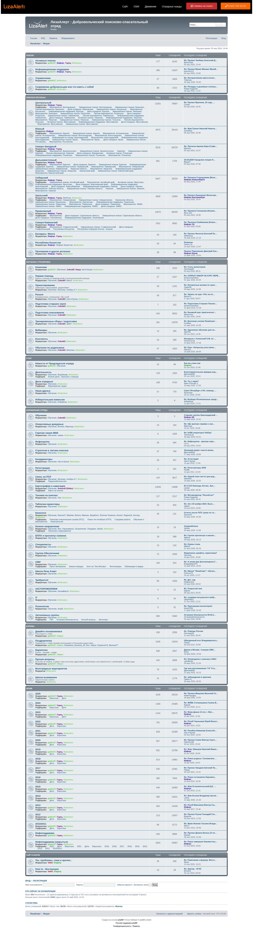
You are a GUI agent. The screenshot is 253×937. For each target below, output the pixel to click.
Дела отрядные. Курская (97, 111)
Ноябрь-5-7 (72, 290)
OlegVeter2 (189, 599)
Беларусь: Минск (45, 234)
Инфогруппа (42, 441)
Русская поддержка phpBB (126, 923)
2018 (37, 758)
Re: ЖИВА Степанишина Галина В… (201, 703)
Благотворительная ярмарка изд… (200, 372)
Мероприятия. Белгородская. (61, 107)
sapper (187, 506)
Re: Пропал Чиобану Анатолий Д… (200, 60)
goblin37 (52, 63)
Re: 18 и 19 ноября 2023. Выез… (199, 504)
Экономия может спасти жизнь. (199, 450)
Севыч (60, 636)
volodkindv (188, 661)
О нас (29, 358)
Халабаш (188, 131)
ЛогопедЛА (189, 269)
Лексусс (187, 349)
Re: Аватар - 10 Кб (192, 869)
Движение (150, 6)
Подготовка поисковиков (49, 312)
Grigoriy (188, 365)
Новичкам (41, 267)
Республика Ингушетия (62, 229)
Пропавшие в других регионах (52, 251)
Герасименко (68, 529)
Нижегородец (190, 695)
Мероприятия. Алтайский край (100, 182)
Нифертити (189, 582)
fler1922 (187, 871)
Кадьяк (187, 705)
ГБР (50, 620)
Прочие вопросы (45, 659)
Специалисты (43, 544)
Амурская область (77, 169)
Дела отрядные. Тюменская (106, 204)
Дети (63, 698)
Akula (186, 862)
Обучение (61, 269)
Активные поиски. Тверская (89, 118)
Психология (42, 606)
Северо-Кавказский (46, 222)
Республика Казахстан (48, 242)
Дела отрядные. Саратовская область (81, 215)
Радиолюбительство (56, 481)
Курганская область (123, 200)
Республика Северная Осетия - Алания (94, 229)
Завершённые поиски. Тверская (73, 120)
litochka (61, 426)
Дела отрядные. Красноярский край (91, 184)
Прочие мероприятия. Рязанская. (108, 113)
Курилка (30, 626)
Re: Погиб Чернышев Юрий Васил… (201, 721)
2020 (37, 740)
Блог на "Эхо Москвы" (95, 566)
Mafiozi (187, 546)
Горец (68, 63)
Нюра (78, 269)
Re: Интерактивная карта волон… (200, 78)
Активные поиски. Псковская (118, 153)
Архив (29, 689)
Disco (186, 652)
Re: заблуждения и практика (197, 677)
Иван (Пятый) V (191, 383)
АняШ (60, 609)
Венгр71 (187, 296)
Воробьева (62, 375)
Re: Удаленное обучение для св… (200, 330)
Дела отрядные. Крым (112, 140)
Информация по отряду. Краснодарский (69, 137)
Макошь (85, 515)
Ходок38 (188, 287)
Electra (78, 515)
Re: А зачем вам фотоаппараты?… (200, 562)
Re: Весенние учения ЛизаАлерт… (200, 321)
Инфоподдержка (44, 833)
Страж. (187, 104)
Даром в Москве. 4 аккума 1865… (199, 650)
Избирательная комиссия (50, 399)
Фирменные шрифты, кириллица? (200, 553)
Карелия (120, 151)
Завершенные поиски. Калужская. (110, 109)
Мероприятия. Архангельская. (61, 151)
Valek (50, 863)
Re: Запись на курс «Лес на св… (199, 294)
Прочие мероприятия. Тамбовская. (97, 116)
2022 (37, 721)
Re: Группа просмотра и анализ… (200, 535)
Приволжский (43, 211)
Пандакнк (91, 529)
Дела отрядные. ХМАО (110, 206)
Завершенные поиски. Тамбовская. (62, 116)
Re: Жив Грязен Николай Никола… (200, 128)
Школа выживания (46, 677)
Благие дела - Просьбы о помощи (62, 377)
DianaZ (187, 835)
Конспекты (41, 339)
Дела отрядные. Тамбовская (61, 118)
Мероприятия (54, 215)
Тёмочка (188, 80)
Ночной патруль (87, 620)
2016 (37, 777)
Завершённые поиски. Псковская (89, 155)
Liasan (187, 488)
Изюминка (68, 645)
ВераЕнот (94, 515)
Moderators (77, 63)
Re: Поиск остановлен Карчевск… (200, 777)
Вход (27, 881)
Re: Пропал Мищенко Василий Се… (201, 693)
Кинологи (40, 513)
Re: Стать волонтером (194, 267)
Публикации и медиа (132, 566)
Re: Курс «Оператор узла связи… (200, 347)
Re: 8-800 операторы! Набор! (198, 433)
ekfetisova (188, 236)
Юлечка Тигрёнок (107, 515)
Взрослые (52, 698)
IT (36, 597)
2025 (37, 693)
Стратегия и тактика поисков (52, 450)
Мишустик (188, 314)
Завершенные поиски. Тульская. (105, 120)
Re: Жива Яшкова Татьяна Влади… (201, 823)
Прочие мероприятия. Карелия (59, 153)
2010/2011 (40, 823)
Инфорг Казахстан (64, 245)
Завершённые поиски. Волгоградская (74, 135)
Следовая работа (121, 519)
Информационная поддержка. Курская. (65, 111)
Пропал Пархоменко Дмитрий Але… (201, 251)
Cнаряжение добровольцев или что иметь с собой (64, 87)
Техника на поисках (46, 495)
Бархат (187, 591)
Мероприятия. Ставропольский (62, 227)
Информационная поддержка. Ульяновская (83, 218)
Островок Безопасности (66, 620)
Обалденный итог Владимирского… (201, 640)
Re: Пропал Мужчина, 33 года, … (199, 102)
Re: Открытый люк (193, 588)
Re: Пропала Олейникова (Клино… (200, 222)
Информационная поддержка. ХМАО (80, 206)
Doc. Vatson (91, 645)
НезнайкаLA (63, 591)
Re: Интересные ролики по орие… (200, 285)
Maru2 (69, 280)
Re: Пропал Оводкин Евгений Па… (200, 768)
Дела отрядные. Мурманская (89, 153)
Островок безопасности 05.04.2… (200, 615)
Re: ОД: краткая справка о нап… (199, 424)
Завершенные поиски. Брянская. (128, 107)
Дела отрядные (44, 381)
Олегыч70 (188, 573)
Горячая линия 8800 (46, 433)
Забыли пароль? (124, 885)
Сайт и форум (33, 855)
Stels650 (188, 479)
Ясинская (188, 393)
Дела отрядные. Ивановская (79, 109)
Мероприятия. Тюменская (79, 204)
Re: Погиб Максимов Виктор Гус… (200, 805)
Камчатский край (86, 171)
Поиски (30, 55)
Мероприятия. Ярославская (48, 124)
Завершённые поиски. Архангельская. (96, 151)
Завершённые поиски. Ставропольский (97, 227)
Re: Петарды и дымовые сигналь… (201, 87)
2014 (37, 796)
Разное (39, 294)
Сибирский (41, 177)
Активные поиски (45, 60)
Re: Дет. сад (189, 580)
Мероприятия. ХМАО (131, 204)
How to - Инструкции (47, 869)
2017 (37, 768)
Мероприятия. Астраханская (114, 133)
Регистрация (42, 468)
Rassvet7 (62, 515)
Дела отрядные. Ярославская (133, 122)
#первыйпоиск (191, 526)
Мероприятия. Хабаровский (130, 167)
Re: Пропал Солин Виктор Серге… (200, 740)
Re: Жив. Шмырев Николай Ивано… (201, 749)
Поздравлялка (43, 640)
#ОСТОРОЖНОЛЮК (46, 588)
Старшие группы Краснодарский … (201, 415)
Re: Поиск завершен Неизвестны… (200, 842)
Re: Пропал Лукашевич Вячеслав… (201, 195)
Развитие (188, 242)
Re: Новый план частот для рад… (200, 476)
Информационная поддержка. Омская (99, 186)
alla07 (69, 324)
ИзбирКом (62, 402)
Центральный (43, 102)
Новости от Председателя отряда (54, 363)
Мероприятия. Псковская (118, 155)
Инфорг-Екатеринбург (194, 197)
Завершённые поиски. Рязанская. (74, 113)
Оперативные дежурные (49, 424)
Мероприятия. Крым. (89, 140)
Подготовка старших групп (50, 304)
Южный (39, 128)
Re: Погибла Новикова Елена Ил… (200, 731)
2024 (37, 703)
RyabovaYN (103, 645)
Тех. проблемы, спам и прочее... (53, 860)
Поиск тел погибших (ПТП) (98, 519)
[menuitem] (41, 38)
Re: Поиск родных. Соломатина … (200, 758)
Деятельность (43, 372)
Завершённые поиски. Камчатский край (114, 171)
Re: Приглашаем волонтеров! (198, 606)
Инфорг (60, 63)
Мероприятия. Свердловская (61, 200)
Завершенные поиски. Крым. (64, 140)
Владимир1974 (190, 564)
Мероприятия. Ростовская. (60, 142)
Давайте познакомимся (48, 631)
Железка (61, 290)
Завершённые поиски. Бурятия (111, 164)
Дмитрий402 (189, 374)
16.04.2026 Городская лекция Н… (199, 160)
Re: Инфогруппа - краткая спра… (199, 441)
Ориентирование (45, 285)
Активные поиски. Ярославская (60, 122)
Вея (59, 529)
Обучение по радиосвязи (49, 347)
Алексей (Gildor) (65, 488)
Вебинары (41, 330)
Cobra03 (70, 269)
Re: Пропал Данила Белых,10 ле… (200, 833)
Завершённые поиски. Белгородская (94, 107)
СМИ (136, 6)
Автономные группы (47, 615)
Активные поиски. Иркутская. (130, 182)
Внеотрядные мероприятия (51, 668)
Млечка (118, 906)
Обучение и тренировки (38, 262)
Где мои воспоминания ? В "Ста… (200, 668)
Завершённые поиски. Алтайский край (65, 182)
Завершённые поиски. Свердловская (94, 200)
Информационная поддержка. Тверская (123, 118)
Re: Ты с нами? (191, 381)
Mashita (70, 515)
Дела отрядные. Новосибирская (64, 186)
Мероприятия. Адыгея (58, 133)
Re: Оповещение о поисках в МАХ (200, 659)
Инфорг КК (189, 417)
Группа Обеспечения (47, 553)
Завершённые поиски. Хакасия (129, 188)
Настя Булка (71, 299)
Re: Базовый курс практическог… (200, 312)
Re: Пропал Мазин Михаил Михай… (201, 69)
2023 (37, 712)
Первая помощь (44, 276)
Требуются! (41, 580)
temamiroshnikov (191, 278)
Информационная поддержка (52, 69)
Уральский (41, 195)
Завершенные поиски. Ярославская (81, 124)
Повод (187, 643)
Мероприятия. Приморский (102, 167)
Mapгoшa (69, 426)
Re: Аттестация (191, 459)
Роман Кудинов (191, 89)
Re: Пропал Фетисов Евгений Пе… (200, 234)
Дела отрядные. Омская (130, 186)
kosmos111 (189, 71)
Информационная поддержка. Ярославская (97, 122)
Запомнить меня (142, 885)
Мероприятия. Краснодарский (103, 137)
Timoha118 (189, 435)
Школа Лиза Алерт (46, 571)
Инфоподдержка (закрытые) (51, 842)
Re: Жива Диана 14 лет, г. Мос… (199, 712)
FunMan (187, 323)
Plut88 (186, 470)
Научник (187, 555)
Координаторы (43, 459)
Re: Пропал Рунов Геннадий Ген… (200, 814)
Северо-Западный (45, 146)
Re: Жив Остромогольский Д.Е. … (200, 786)
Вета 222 (188, 213)
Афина (187, 537)
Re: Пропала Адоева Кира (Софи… (200, 146)
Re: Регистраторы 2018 (195, 468)
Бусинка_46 (79, 645)
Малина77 (113, 645)
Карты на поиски (54, 490)
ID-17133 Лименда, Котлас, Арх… (199, 486)
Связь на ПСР (43, 476)
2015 (37, 786)
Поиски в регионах (36, 98)
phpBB (120, 920)
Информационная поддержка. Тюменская (114, 202)
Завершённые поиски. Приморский (71, 167)
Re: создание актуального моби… (200, 597)
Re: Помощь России (193, 631)
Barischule (188, 62)
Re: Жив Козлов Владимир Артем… (201, 796)
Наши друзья (42, 390)
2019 (37, 749)
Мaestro (187, 148)
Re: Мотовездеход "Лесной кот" (199, 495)
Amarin (119, 515)
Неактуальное (55, 521)
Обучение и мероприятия (58, 531)
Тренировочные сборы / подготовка (56, 321)
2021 (37, 731)
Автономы (102, 620)
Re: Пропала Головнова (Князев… (200, 211)
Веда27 (187, 162)
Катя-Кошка (87, 269)
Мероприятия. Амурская (100, 169)
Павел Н (188, 679)
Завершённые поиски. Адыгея (85, 133)
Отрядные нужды (172, 6)
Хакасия (108, 188)
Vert (59, 498)
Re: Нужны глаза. (192, 544)
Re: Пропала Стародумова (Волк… (200, 177)
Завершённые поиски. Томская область (83, 188)
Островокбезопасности (194, 617)
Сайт (125, 6)
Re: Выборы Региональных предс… (201, 399)
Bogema (187, 816)
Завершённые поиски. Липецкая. (126, 111)
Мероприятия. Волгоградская (107, 135)
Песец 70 (188, 244)
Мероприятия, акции (56, 386)
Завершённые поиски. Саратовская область (121, 215)
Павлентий (189, 742)
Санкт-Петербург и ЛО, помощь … (200, 390)
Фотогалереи (114, 566)
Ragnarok (128, 515)
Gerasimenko (80, 529)
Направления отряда (36, 410)
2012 (37, 814)
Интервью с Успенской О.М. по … (200, 339)
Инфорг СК (189, 224)
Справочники (43, 78)
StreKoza (67, 198)
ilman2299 (188, 608)
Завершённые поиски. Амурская (60, 171)
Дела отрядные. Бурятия (83, 164)
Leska (186, 798)
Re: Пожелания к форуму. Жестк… (200, 860)
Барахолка (41, 650)
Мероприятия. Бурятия (58, 164)
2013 (37, 805)
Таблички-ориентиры (47, 504)
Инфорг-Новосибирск (194, 180)
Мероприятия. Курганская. (80, 202)
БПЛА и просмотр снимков (50, 535)
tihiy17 (187, 826)
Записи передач (75, 566)
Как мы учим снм (192, 363)
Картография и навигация (50, 486)
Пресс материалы (56, 566)
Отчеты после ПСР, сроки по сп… (200, 513)
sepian (60, 435)
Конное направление (47, 526)
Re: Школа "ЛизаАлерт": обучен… (200, 571)
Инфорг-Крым (190, 253)
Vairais (100, 529)
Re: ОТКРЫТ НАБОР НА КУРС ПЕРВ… (202, 276)
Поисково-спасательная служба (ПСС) (65, 519)
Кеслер (136, 515)
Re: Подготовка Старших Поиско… (200, 304)
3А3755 (187, 332)
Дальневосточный (46, 160)
